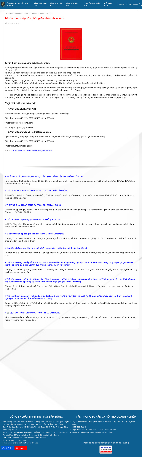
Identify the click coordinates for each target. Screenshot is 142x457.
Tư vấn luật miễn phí (92, 4)
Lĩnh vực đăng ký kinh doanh (17, 4)
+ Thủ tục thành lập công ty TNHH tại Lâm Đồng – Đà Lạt (32, 219)
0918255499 (133, 4)
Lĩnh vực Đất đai (56, 4)
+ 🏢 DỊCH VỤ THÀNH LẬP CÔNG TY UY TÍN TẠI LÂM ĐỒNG (32, 313)
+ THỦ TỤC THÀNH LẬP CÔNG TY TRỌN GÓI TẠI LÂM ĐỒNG (33, 205)
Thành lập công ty (46, 13)
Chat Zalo (7, 448)
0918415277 (122, 4)
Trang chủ (9, 13)
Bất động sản (108, 4)
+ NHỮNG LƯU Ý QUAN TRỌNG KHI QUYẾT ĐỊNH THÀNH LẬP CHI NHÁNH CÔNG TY (44, 176)
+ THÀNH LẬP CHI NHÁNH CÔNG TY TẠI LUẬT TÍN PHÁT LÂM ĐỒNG (36, 191)
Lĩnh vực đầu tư (40, 4)
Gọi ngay (20, 448)
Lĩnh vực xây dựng (72, 4)
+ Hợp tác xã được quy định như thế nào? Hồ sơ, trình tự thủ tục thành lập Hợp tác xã (46, 248)
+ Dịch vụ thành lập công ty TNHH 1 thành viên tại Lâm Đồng (34, 234)
